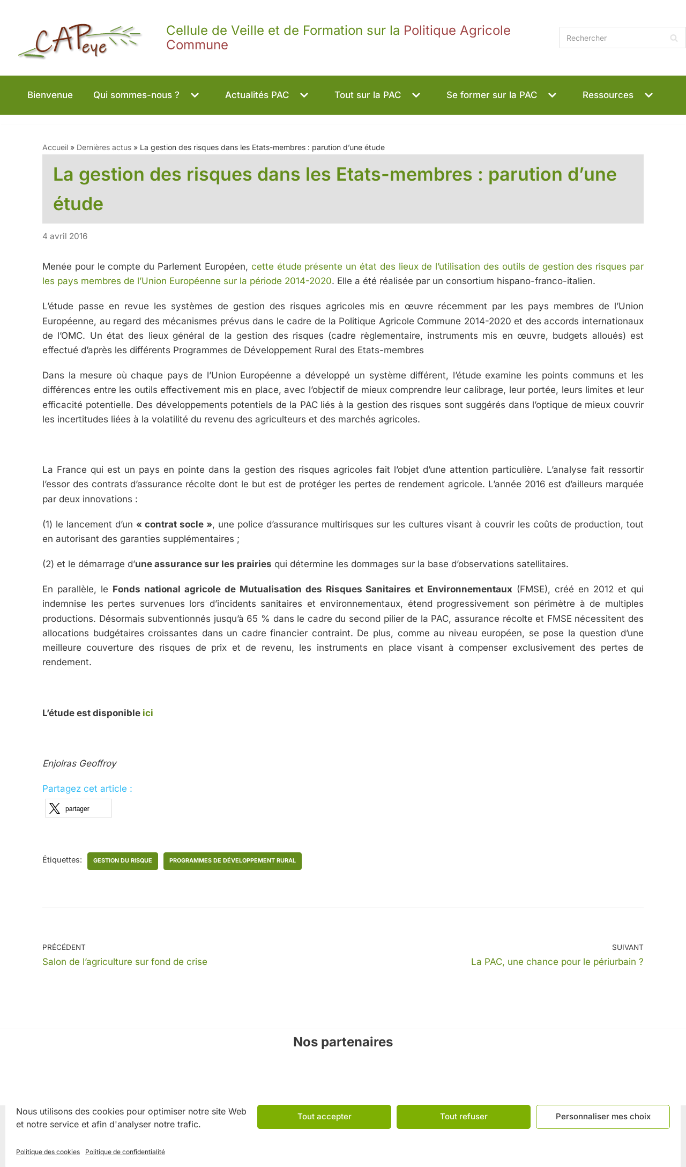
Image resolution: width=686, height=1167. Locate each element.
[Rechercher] (623, 37)
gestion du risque (122, 860)
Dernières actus (104, 147)
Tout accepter (324, 1116)
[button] (193, 95)
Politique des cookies (48, 1152)
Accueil (55, 147)
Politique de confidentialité (125, 1152)
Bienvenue (50, 95)
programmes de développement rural (232, 860)
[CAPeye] (277, 38)
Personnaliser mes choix (603, 1116)
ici (148, 713)
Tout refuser (464, 1116)
